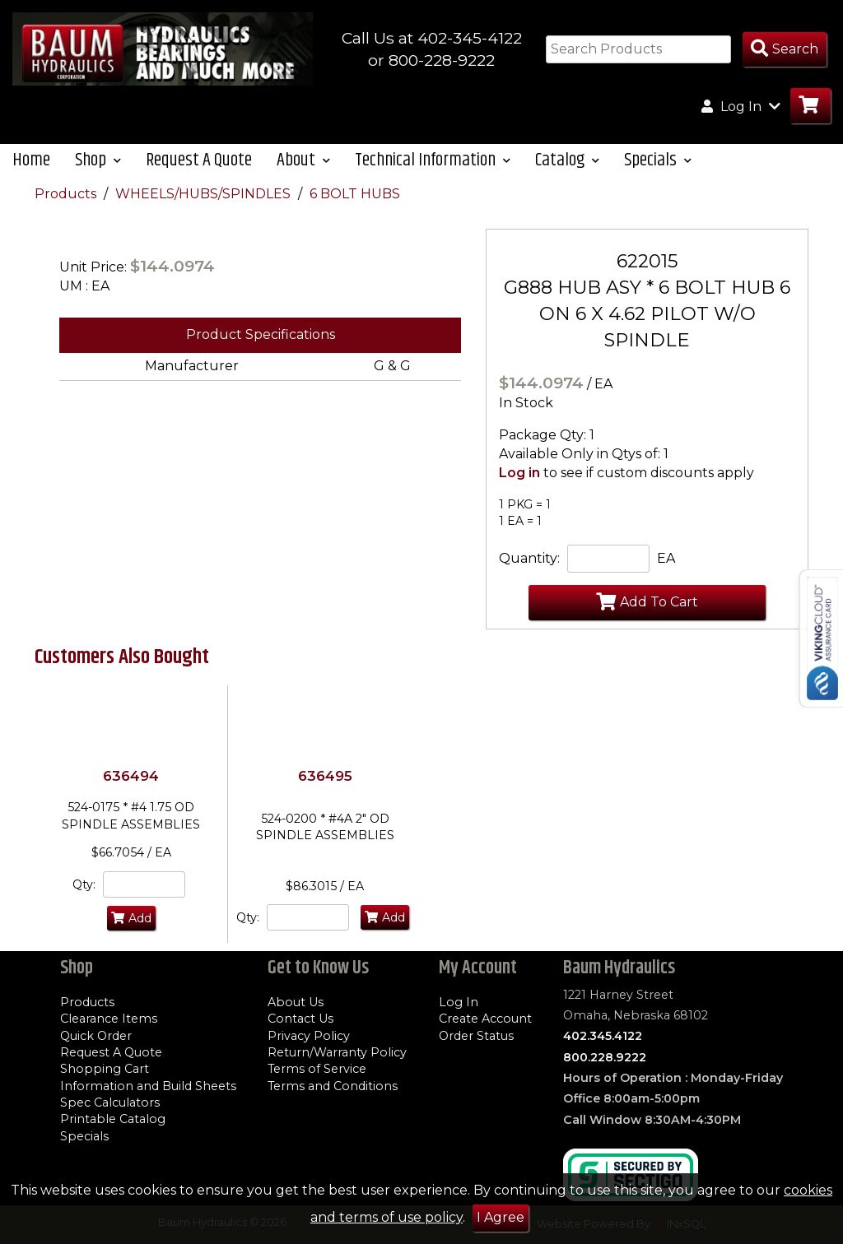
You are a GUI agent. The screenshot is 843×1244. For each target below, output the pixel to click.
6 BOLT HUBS (355, 194)
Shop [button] (98, 160)
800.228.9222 (604, 1057)
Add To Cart (647, 601)
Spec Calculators (110, 1102)
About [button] (303, 160)
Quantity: (529, 558)
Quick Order (96, 1035)
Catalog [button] (567, 160)
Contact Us (300, 1018)
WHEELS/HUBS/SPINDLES (204, 194)
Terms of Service (317, 1068)
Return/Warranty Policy (337, 1052)
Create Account (485, 1018)
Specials (84, 1136)
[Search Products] (785, 49)
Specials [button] (658, 160)
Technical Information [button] (432, 160)
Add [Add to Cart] (131, 918)
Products (67, 194)
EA (666, 558)
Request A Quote (199, 160)
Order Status (476, 1035)
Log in (519, 472)
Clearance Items (108, 1018)
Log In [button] (741, 106)
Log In (458, 1002)
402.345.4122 (602, 1035)
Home (31, 160)
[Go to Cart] (810, 105)
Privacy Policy (309, 1035)
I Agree (500, 1217)
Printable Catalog (112, 1119)
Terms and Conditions (333, 1086)
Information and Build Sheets (148, 1086)
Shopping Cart (104, 1068)
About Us (296, 1002)
